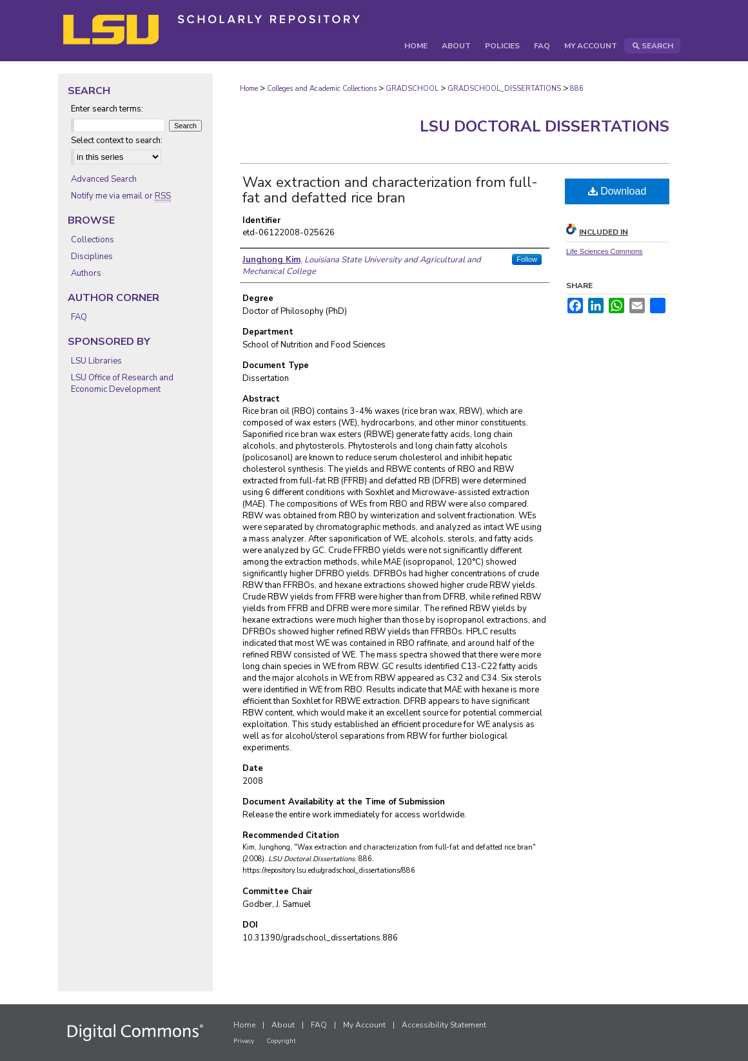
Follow (527, 259)
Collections (92, 240)
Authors (86, 273)
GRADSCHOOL (412, 88)
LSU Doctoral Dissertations (544, 126)
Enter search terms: (107, 109)
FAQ (79, 317)
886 (577, 88)
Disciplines (92, 256)
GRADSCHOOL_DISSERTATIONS (504, 88)
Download (617, 191)
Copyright (281, 1041)
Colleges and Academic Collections (322, 88)
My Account (364, 1025)
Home (249, 88)
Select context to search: (116, 140)
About (283, 1025)
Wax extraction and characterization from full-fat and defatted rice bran (390, 190)
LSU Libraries (96, 361)
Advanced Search (104, 179)
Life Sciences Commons (604, 251)
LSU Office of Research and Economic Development (122, 383)
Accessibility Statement (444, 1025)
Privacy (243, 1041)
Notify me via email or (121, 196)
